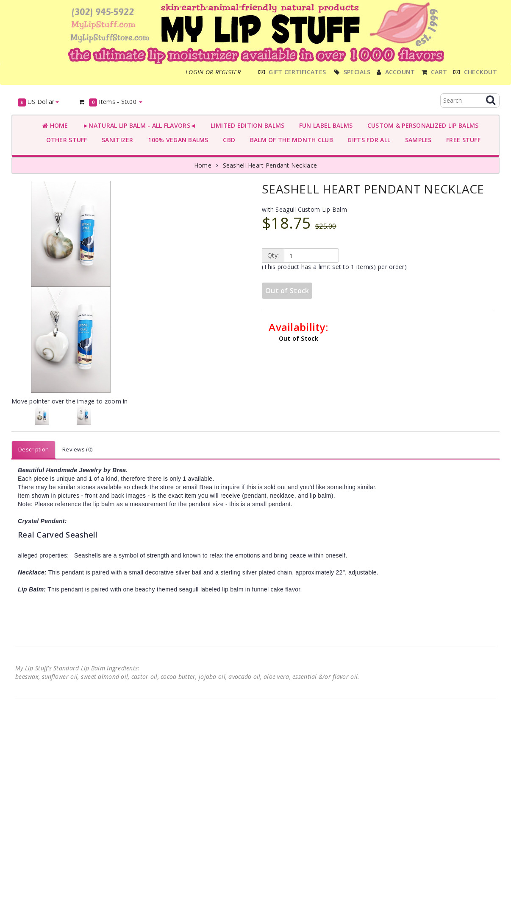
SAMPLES (416, 140)
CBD (227, 140)
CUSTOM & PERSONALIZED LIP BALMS (421, 125)
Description (33, 449)
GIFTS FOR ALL (367, 140)
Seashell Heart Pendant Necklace (270, 165)
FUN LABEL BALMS (324, 125)
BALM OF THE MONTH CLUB (289, 140)
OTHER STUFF (64, 140)
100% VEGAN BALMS (176, 140)
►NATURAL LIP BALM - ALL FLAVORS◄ (137, 125)
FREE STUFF (461, 140)
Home (55, 125)
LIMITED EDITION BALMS (245, 125)
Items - (110, 102)
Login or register (213, 72)
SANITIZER (115, 140)
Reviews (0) (77, 449)
